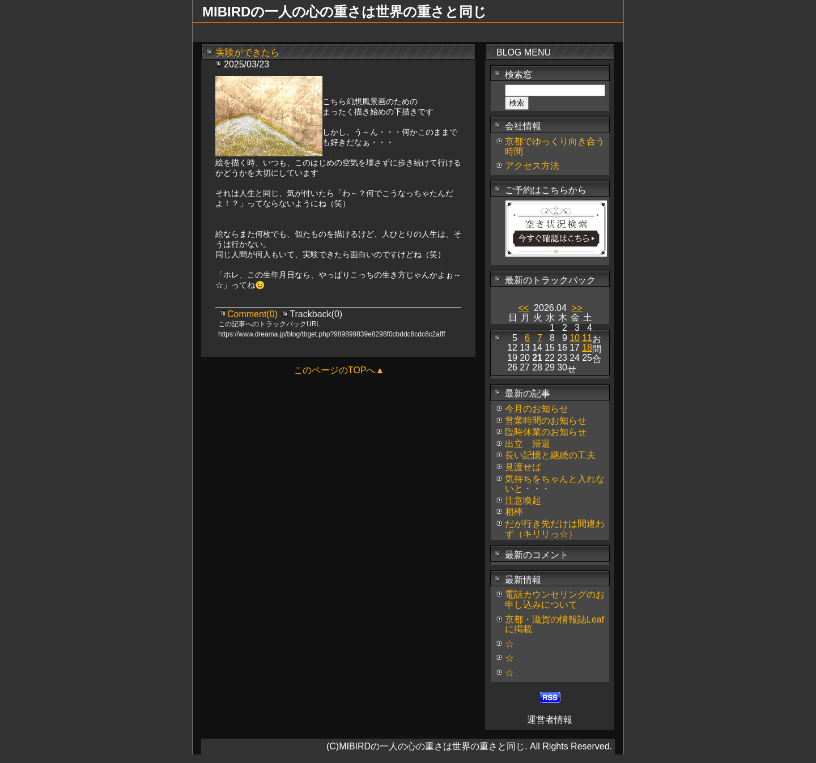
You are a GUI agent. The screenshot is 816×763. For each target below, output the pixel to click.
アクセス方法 (532, 165)
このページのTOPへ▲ (339, 370)
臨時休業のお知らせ (545, 432)
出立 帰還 (527, 444)
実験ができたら (247, 52)
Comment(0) (253, 314)
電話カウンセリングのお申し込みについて (555, 599)
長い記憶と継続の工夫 (550, 455)
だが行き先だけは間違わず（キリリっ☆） (555, 529)
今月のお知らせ (536, 409)
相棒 (514, 512)
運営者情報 (549, 719)
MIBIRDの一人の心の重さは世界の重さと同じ (344, 11)
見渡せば (523, 467)
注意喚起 (523, 500)
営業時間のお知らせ (545, 420)
